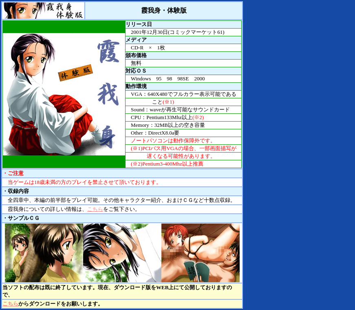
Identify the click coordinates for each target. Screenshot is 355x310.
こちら (95, 209)
